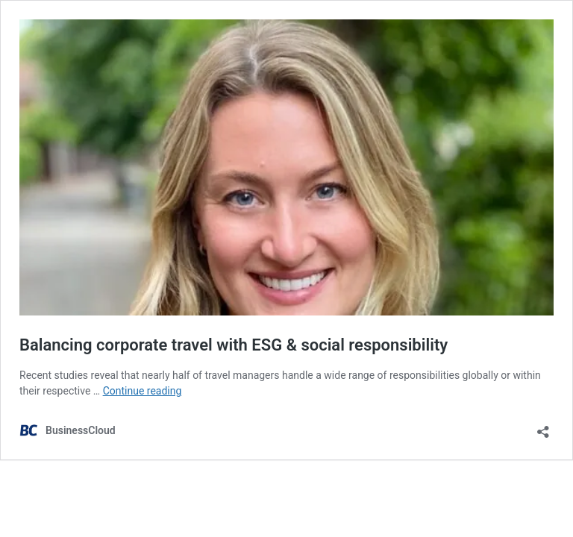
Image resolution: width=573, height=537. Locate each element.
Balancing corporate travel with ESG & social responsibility (233, 345)
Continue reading (142, 391)
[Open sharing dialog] (543, 427)
